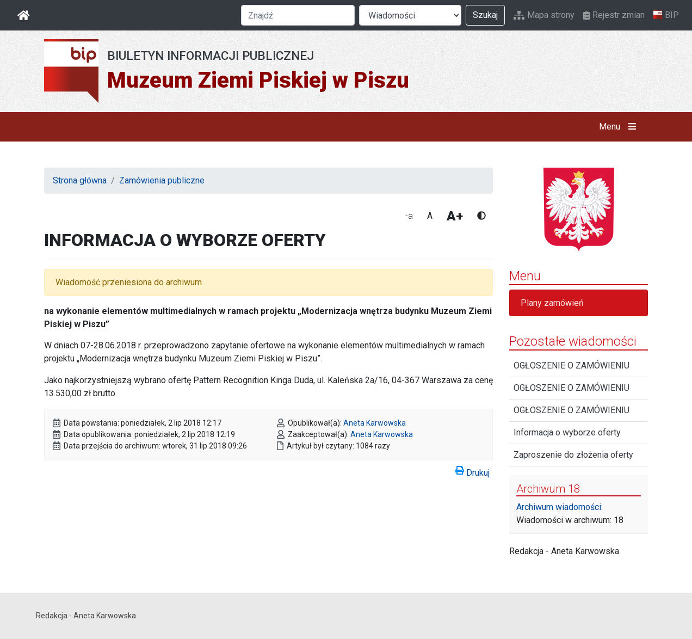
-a (409, 216)
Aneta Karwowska (374, 423)
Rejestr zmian (614, 15)
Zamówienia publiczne (162, 180)
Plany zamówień (552, 303)
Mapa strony (544, 15)
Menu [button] (620, 126)
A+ (455, 216)
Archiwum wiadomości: (559, 507)
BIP (666, 15)
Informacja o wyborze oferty (567, 432)
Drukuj (472, 471)
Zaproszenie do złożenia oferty (573, 455)
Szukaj (485, 15)
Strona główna (80, 180)
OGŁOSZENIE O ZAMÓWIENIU (571, 365)
